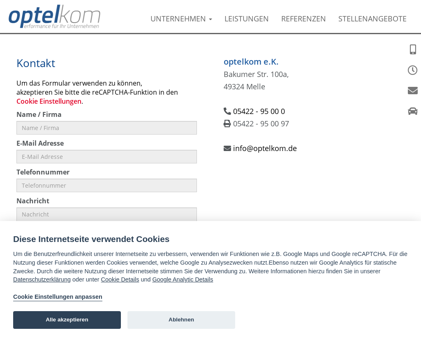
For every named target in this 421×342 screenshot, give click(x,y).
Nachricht (32, 200)
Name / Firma (39, 114)
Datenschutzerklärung (42, 279)
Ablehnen (181, 319)
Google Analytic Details (182, 279)
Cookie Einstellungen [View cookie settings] (48, 101)
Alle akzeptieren (67, 319)
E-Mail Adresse (40, 143)
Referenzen (303, 18)
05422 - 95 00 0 (259, 111)
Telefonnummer (42, 172)
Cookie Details (120, 279)
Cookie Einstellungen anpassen (57, 296)
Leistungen (246, 18)
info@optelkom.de (265, 148)
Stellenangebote (372, 18)
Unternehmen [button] (181, 18)
